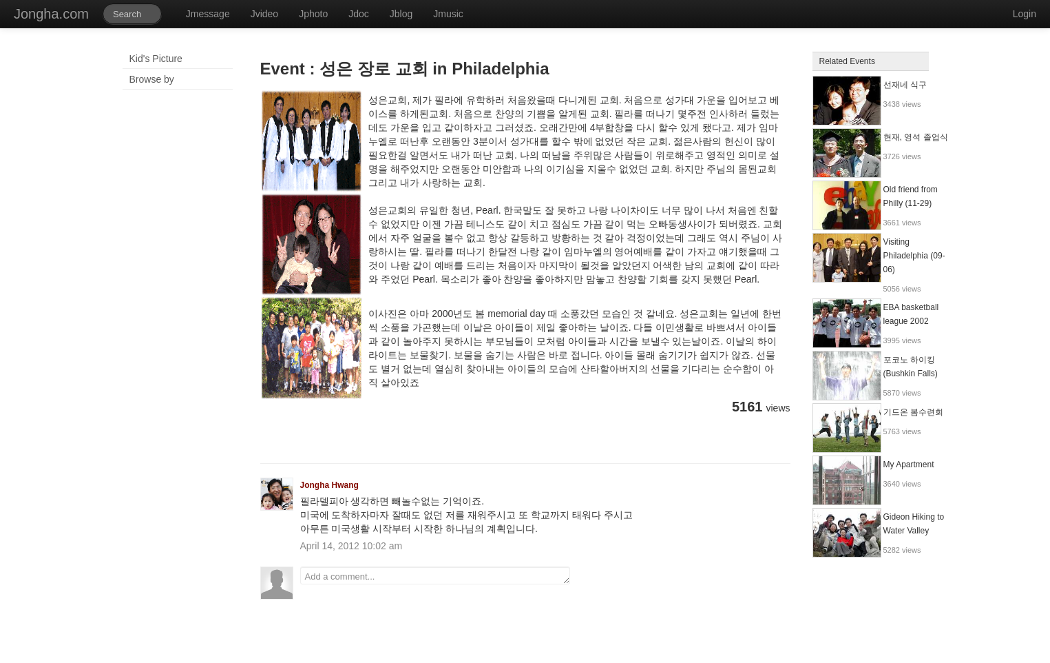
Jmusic (448, 13)
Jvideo (264, 13)
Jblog (401, 13)
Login (1024, 13)
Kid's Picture (155, 58)
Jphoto (313, 13)
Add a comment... (435, 575)
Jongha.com (51, 13)
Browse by (151, 79)
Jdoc (358, 13)
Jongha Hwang (329, 485)
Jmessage (208, 13)
